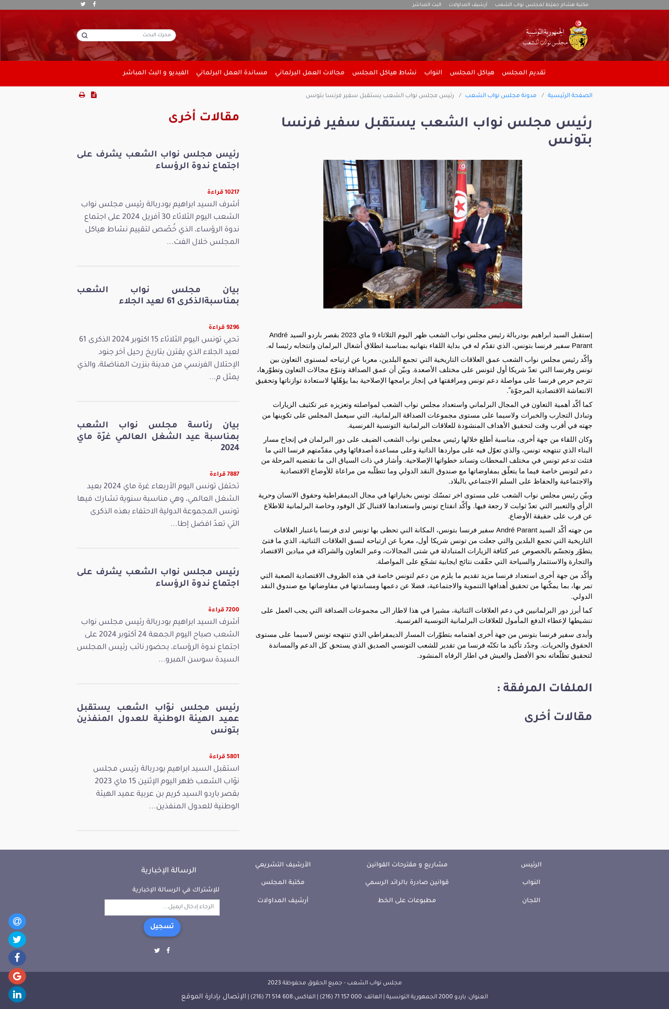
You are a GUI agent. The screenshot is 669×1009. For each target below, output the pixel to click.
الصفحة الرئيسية (570, 96)
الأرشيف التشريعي (283, 865)
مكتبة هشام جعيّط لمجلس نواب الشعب (542, 5)
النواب (531, 882)
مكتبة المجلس (283, 882)
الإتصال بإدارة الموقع (213, 997)
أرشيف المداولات (468, 5)
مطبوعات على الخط (407, 901)
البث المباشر (427, 5)
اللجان (531, 901)
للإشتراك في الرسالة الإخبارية (176, 890)
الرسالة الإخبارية (169, 871)
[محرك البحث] (126, 35)
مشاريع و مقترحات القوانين (407, 865)
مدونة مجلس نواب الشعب (501, 96)
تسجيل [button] (162, 927)
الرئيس (531, 865)
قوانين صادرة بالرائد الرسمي (407, 882)
